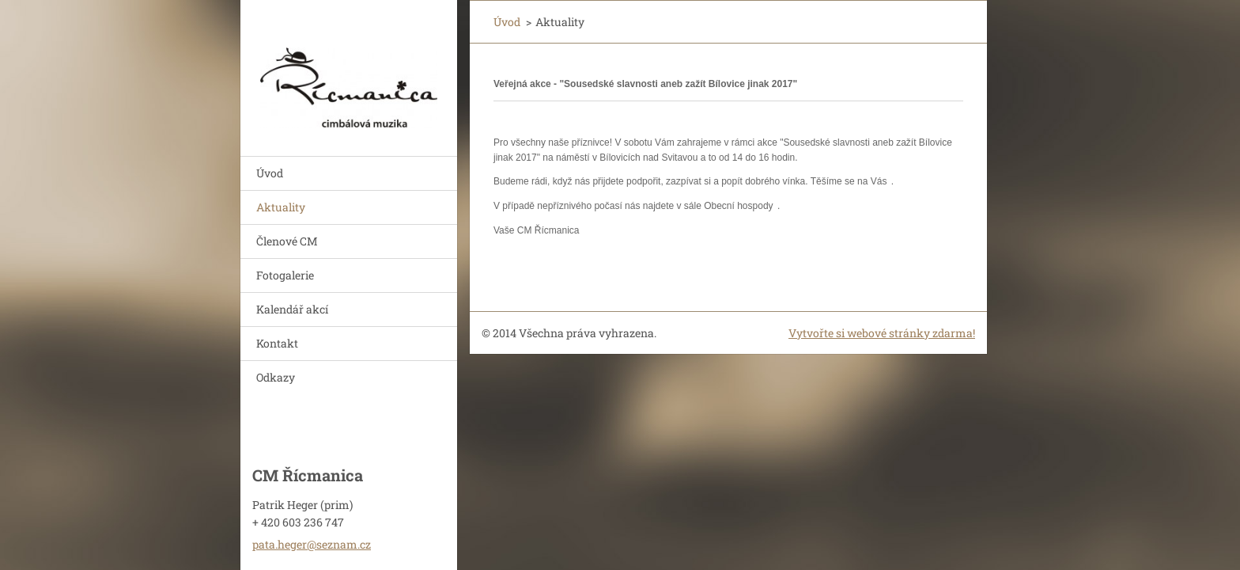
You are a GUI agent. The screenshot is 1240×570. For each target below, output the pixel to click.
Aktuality (280, 207)
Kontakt (277, 343)
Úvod (269, 172)
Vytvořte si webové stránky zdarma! (881, 332)
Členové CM (287, 241)
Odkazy (275, 377)
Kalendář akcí (292, 309)
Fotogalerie (285, 275)
